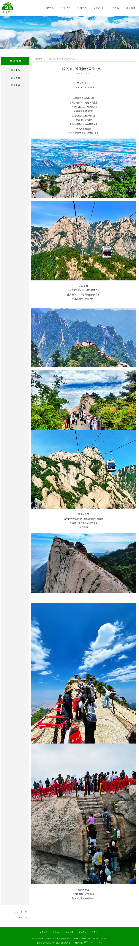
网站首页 (38, 59)
